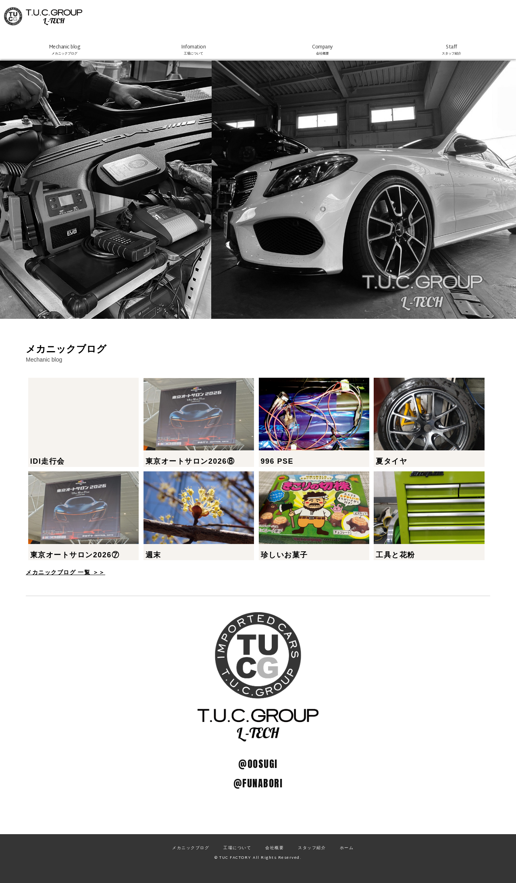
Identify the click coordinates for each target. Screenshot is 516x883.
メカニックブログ (190, 859)
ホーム (347, 859)
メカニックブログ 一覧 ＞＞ (65, 583)
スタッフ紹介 (312, 859)
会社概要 (274, 859)
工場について (237, 859)
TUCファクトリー (76, 20)
